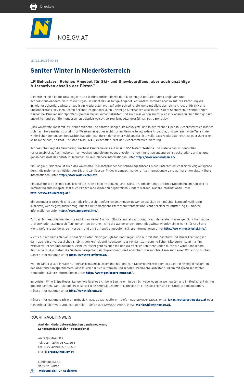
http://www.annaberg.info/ (78, 210)
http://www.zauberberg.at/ (50, 193)
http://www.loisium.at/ (85, 291)
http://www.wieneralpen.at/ (155, 157)
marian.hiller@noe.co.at (153, 305)
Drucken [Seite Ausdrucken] (42, 6)
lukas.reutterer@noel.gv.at (187, 299)
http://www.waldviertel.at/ (78, 175)
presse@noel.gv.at (61, 352)
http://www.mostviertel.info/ (185, 228)
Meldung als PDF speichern (53, 371)
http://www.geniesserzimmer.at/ (109, 273)
